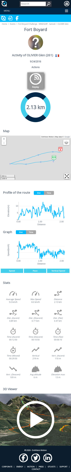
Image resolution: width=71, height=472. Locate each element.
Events (12, 24)
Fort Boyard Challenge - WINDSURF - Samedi (36, 24)
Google (67, 137)
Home (4, 24)
